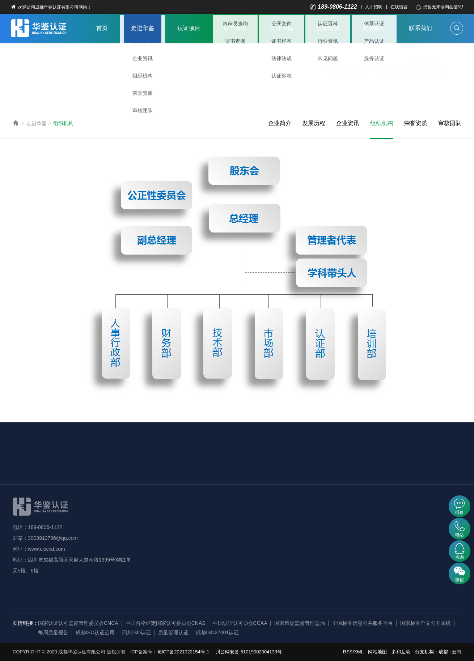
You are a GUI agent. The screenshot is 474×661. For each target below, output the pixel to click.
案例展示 (374, 28)
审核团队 (449, 123)
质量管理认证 (173, 632)
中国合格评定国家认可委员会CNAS (166, 623)
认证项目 (188, 28)
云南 (456, 651)
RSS (348, 651)
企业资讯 (347, 123)
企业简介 (279, 123)
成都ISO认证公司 (95, 632)
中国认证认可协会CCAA (240, 623)
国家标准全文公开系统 (425, 623)
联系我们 (420, 28)
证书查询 (235, 28)
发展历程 (313, 123)
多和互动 (401, 651)
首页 (102, 28)
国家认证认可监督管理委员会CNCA (78, 623)
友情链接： (25, 623)
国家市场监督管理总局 (299, 623)
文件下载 (281, 28)
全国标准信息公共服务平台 (362, 623)
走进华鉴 (142, 28)
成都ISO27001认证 (217, 632)
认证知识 (327, 28)
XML (358, 651)
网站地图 (377, 651)
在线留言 (399, 6)
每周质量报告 (53, 632)
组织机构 (63, 123)
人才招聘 (373, 6)
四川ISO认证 (136, 632)
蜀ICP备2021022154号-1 (183, 651)
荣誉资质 (415, 123)
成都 (443, 651)
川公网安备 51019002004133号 (249, 651)
